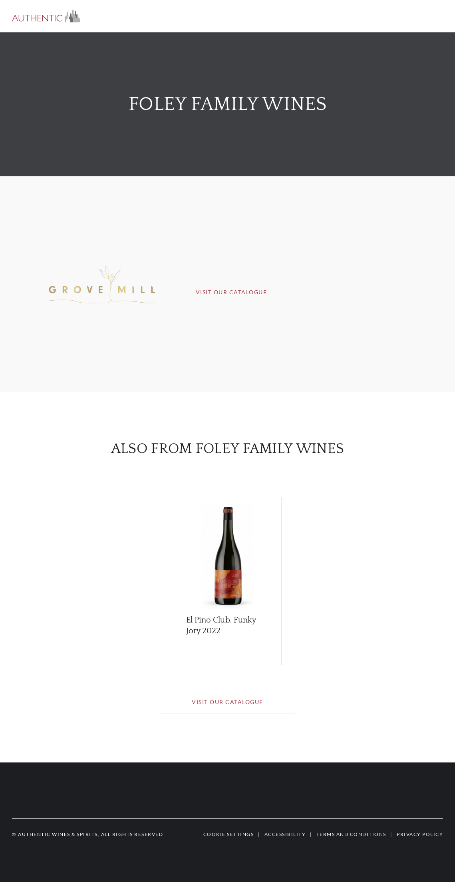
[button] (46, 16)
